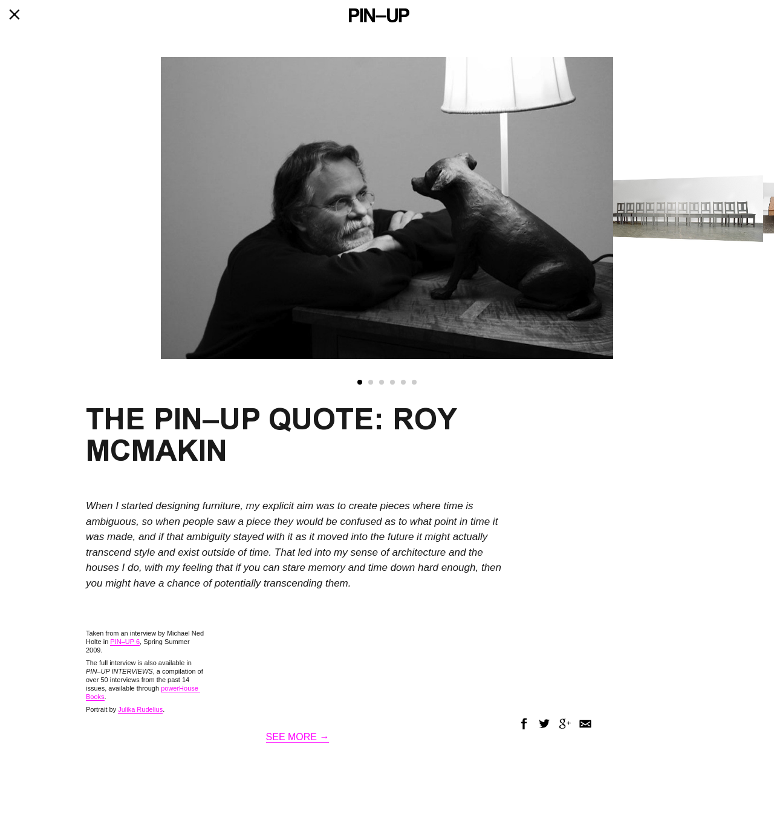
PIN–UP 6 (125, 641)
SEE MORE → (298, 737)
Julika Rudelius (140, 709)
